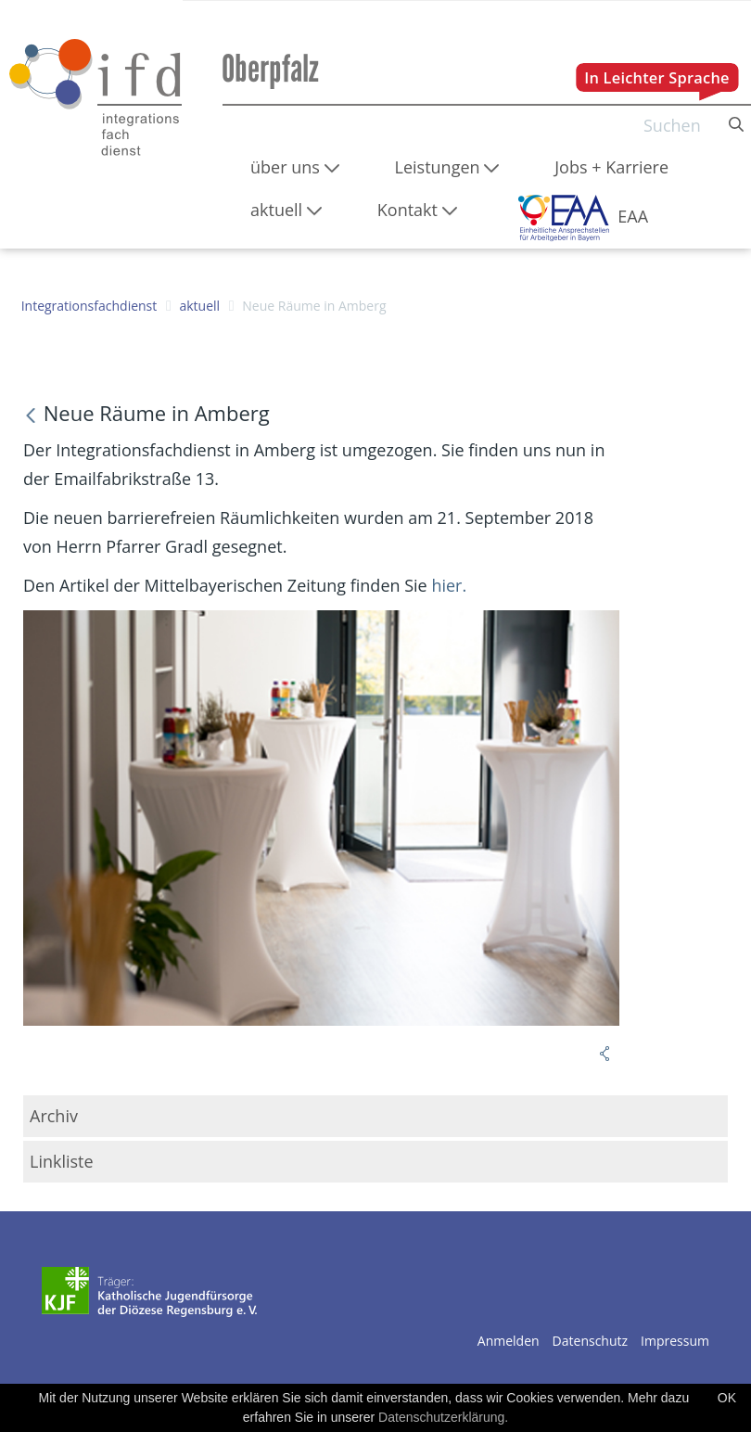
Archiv (54, 1116)
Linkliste (62, 1161)
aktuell (199, 305)
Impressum (675, 1340)
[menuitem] (295, 167)
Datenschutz (590, 1340)
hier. (448, 585)
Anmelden (508, 1340)
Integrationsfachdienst (89, 305)
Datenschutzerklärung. (443, 1417)
